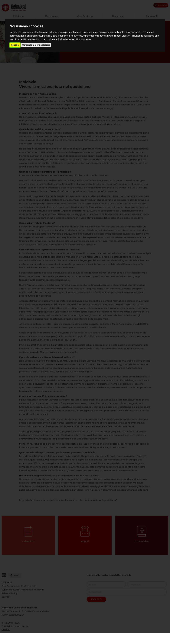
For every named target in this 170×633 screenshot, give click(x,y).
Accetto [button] (15, 45)
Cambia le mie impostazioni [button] (36, 45)
